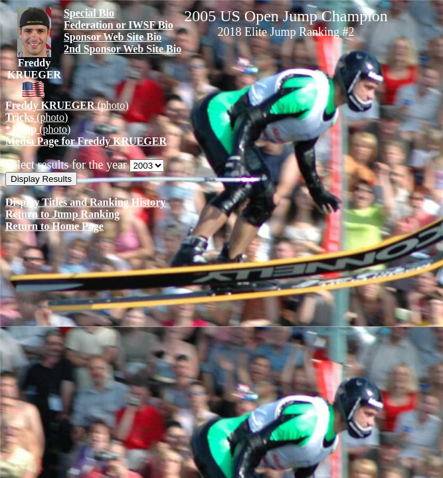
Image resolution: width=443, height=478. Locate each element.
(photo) (67, 105)
